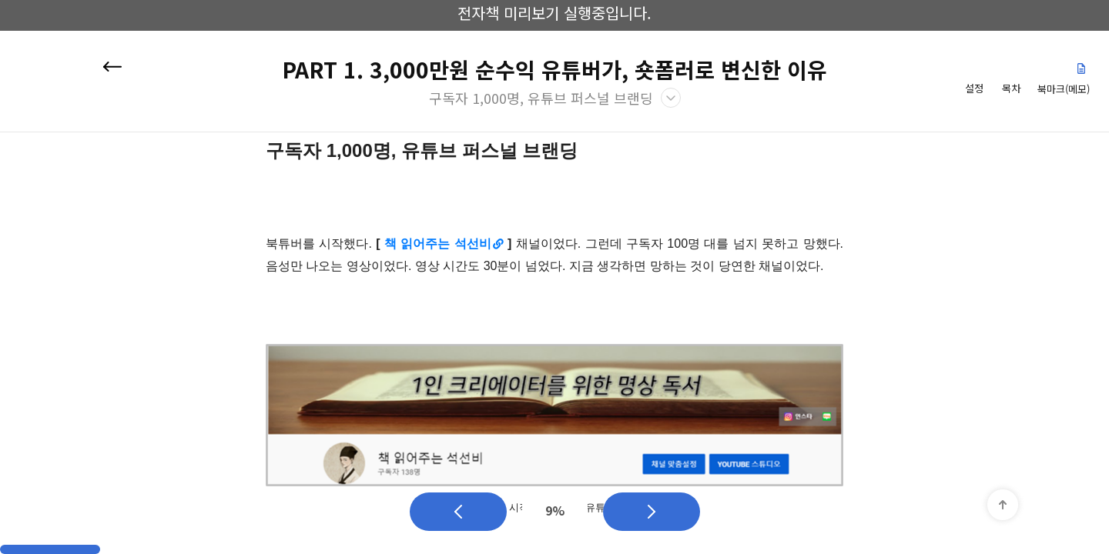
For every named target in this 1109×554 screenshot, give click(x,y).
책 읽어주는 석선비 (437, 243)
